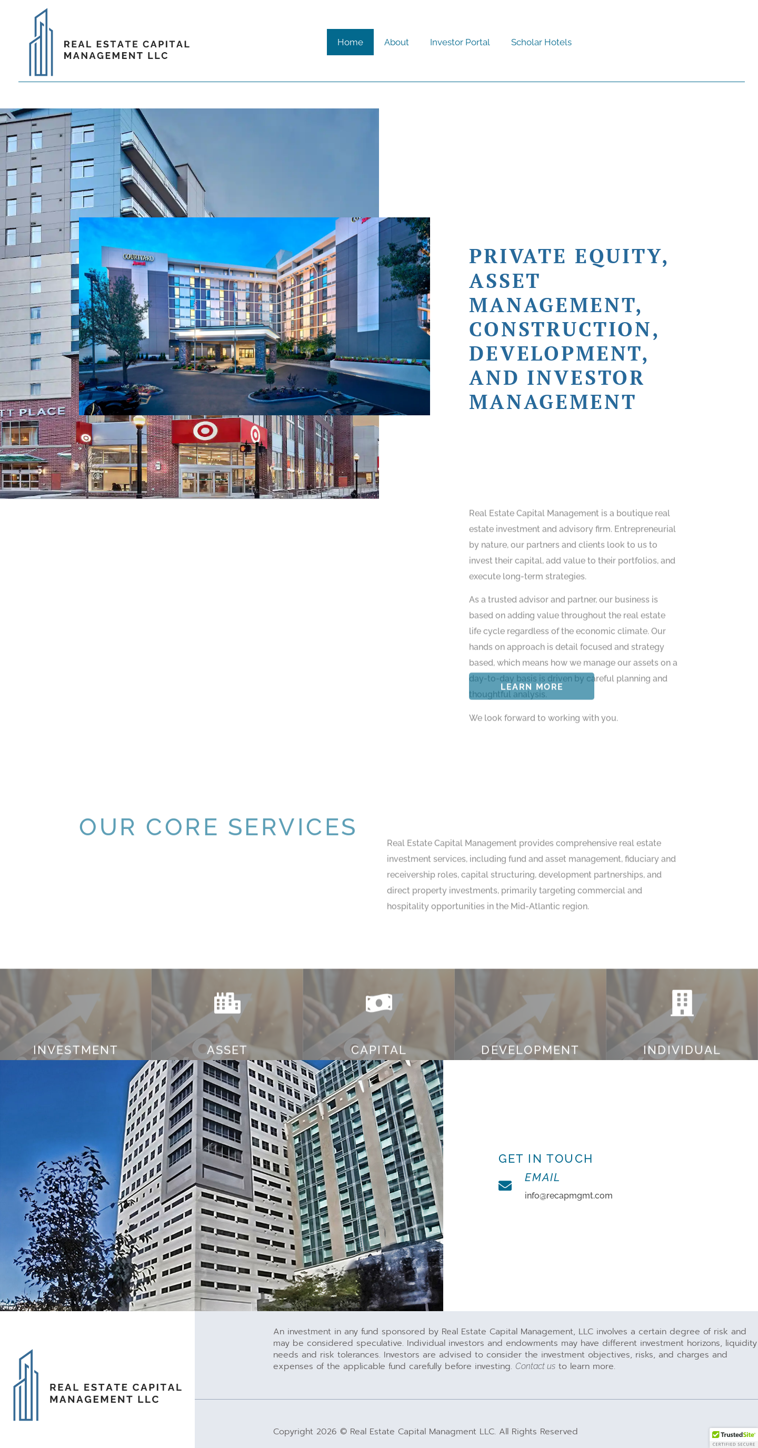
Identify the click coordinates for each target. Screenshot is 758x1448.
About (396, 42)
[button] (734, 1438)
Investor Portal (460, 42)
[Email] (505, 1185)
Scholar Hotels (541, 42)
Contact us (535, 1366)
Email (543, 1177)
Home (350, 42)
